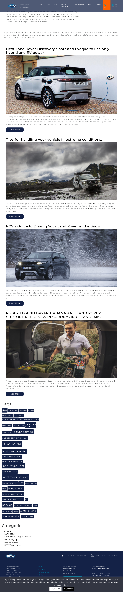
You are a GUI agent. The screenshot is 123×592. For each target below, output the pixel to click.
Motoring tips (11, 539)
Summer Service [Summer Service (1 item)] (26, 505)
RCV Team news (12, 545)
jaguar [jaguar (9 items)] (31, 425)
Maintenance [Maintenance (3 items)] (9, 483)
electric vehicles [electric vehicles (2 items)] (10, 419)
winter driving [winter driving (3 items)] (28, 511)
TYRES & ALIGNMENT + (65, 5)
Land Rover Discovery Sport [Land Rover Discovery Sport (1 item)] (12, 461)
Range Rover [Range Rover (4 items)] (16, 488)
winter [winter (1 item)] (16, 511)
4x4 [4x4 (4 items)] (4, 410)
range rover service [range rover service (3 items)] (13, 494)
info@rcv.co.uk (103, 568)
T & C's (40, 575)
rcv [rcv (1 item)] (26, 499)
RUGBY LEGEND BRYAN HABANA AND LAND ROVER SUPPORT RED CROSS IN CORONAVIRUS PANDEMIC (53, 315)
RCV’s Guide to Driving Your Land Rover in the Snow (53, 226)
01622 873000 (115, 6)
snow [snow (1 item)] (16, 505)
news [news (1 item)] (27, 483)
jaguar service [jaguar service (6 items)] (23, 431)
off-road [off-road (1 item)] (34, 483)
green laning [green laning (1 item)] (7, 425)
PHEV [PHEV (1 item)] (4, 489)
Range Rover (11, 542)
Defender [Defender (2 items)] (13, 410)
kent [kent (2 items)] (25, 438)
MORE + (89, 5)
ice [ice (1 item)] (23, 425)
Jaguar (8, 531)
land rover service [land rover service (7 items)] (15, 477)
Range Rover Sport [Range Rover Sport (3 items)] (12, 499)
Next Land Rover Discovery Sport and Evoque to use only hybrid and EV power (57, 51)
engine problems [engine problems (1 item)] (26, 419)
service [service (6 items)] (7, 505)
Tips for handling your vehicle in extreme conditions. (54, 139)
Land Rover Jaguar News (17, 537)
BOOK (105, 6)
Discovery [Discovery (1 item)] (23, 410)
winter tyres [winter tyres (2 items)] (27, 516)
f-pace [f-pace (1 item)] (36, 419)
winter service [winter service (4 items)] (11, 516)
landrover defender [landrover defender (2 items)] (11, 457)
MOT (55, 4)
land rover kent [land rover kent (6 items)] (13, 466)
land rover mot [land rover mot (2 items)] (9, 471)
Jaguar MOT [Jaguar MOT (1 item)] (6, 432)
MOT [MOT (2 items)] (21, 483)
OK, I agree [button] (55, 589)
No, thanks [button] (68, 589)
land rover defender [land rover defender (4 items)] (14, 451)
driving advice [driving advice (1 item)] (7, 415)
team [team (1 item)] (35, 505)
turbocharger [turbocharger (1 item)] (7, 511)
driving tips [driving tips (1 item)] (19, 415)
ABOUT (48, 4)
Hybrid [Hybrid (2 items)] (16, 425)
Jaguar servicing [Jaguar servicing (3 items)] (11, 438)
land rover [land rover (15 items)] (11, 444)
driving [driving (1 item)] (31, 410)
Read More (15, 27)
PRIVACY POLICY (44, 572)
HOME (40, 4)
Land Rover (10, 534)
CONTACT (98, 4)
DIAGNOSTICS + (79, 5)
